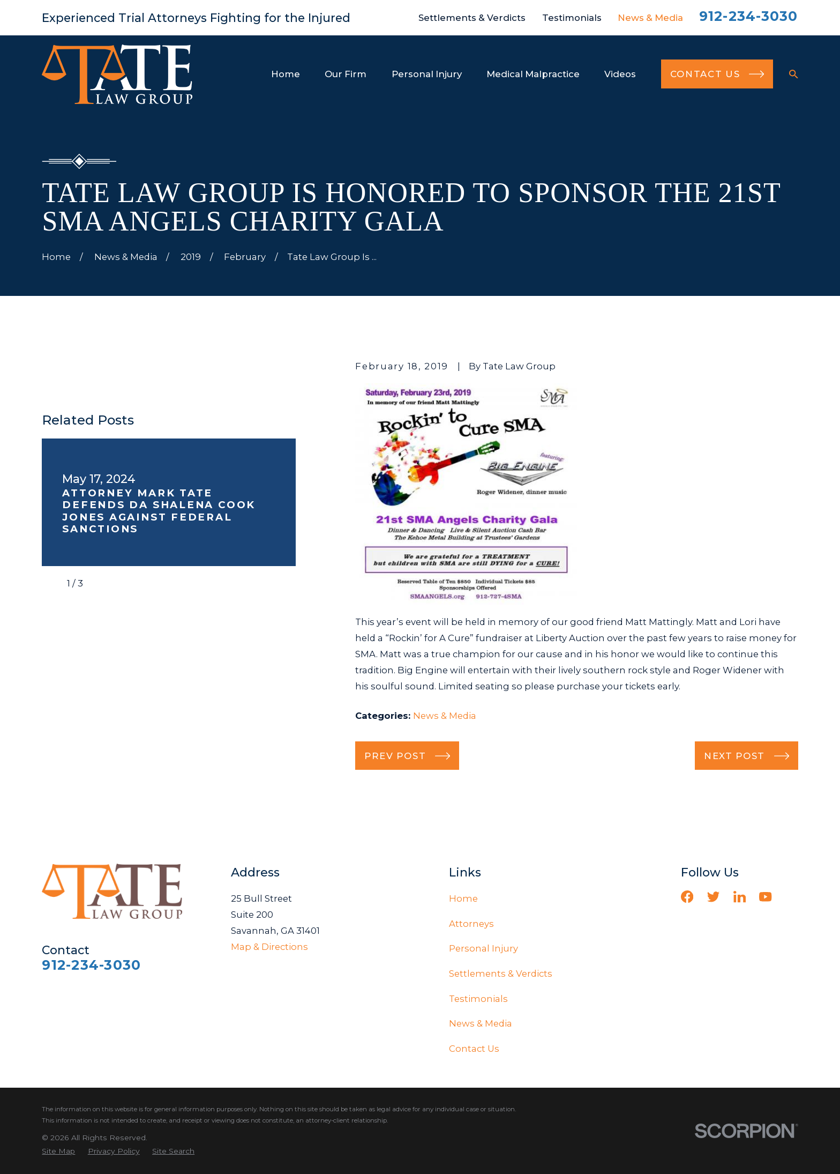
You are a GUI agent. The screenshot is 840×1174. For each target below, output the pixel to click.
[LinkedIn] (739, 896)
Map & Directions (269, 946)
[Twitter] (713, 896)
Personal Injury (483, 948)
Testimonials (572, 17)
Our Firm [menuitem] (345, 74)
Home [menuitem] (285, 74)
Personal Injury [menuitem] (427, 74)
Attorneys (471, 923)
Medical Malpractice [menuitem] (533, 74)
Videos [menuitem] (620, 74)
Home (463, 898)
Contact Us (474, 1048)
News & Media (650, 17)
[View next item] (100, 583)
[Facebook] (687, 896)
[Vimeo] (791, 896)
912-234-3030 (748, 16)
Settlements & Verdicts (472, 17)
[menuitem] (58, 1151)
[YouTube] (765, 896)
